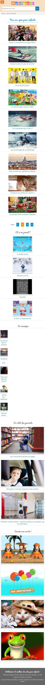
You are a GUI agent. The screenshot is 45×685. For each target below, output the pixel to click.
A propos (3, 679)
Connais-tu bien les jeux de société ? (22, 63)
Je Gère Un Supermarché (22, 317)
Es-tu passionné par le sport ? (22, 127)
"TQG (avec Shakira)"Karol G (4, 378)
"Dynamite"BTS (4, 360)
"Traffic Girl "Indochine (4, 396)
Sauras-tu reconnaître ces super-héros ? (22, 41)
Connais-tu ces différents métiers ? (22, 192)
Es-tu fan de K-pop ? (22, 84)
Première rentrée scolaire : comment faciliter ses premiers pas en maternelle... (22, 522)
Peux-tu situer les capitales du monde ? (22, 170)
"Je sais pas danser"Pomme (4, 342)
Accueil (3, 13)
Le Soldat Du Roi (22, 253)
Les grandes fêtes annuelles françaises (22, 213)
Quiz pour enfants (11, 13)
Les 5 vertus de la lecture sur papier (22, 455)
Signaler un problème (30, 679)
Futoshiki (22, 296)
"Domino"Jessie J (4, 413)
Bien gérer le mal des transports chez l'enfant (22, 488)
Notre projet (10, 679)
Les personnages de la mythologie (22, 149)
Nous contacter (19, 679)
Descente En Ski (22, 275)
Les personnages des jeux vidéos (22, 106)
